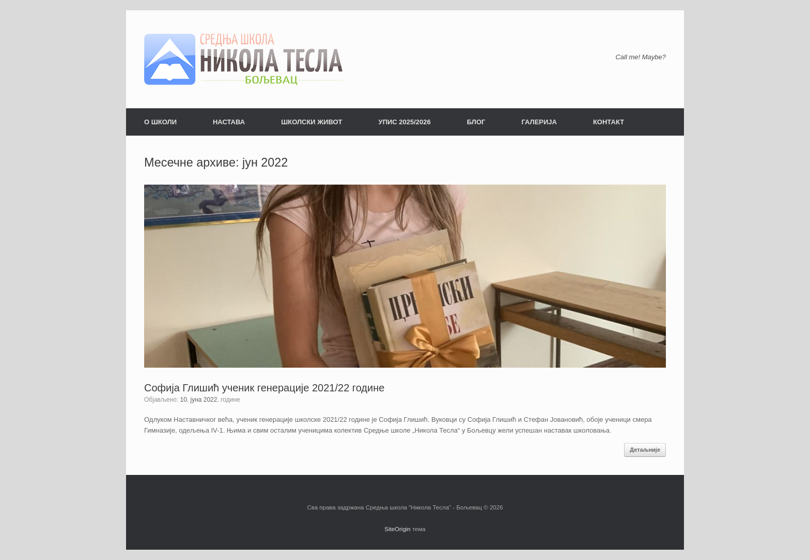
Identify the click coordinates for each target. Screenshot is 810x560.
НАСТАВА (229, 122)
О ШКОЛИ (160, 122)
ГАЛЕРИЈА (539, 122)
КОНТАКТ (608, 122)
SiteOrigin (397, 529)
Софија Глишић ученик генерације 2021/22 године (264, 387)
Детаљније (645, 450)
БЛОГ (476, 122)
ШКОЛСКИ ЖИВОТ (311, 122)
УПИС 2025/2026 (405, 122)
